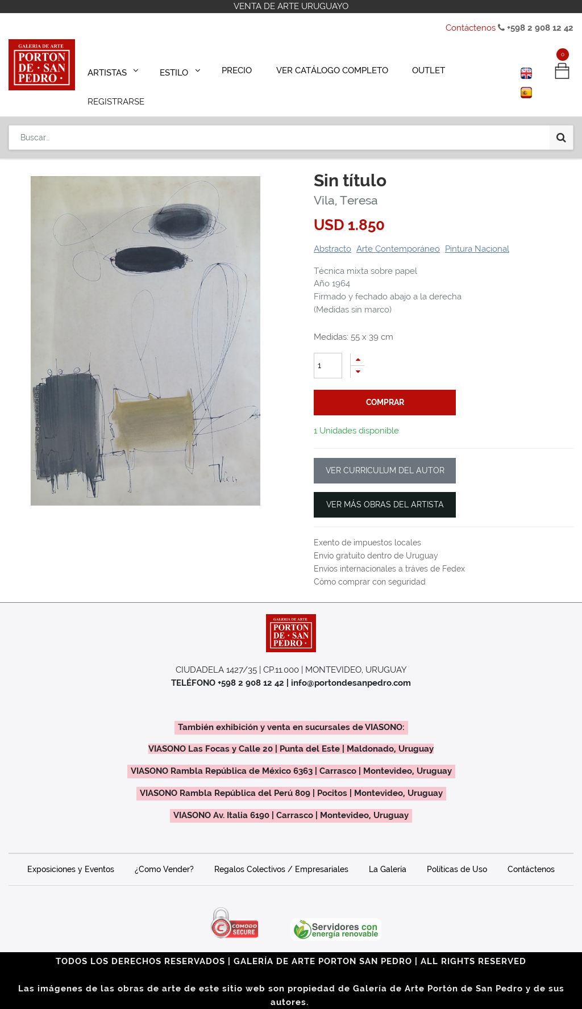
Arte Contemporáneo (398, 233)
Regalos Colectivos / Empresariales (281, 853)
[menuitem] (229, 69)
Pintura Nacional (477, 233)
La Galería (387, 853)
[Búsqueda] (561, 103)
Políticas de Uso (457, 853)
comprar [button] (385, 386)
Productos (37, 140)
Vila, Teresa (346, 184)
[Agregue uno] (357, 343)
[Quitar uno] (357, 356)
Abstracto (332, 233)
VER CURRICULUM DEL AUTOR (385, 454)
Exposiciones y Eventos (70, 853)
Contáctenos (471, 28)
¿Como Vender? (164, 853)
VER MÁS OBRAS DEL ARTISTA (385, 488)
